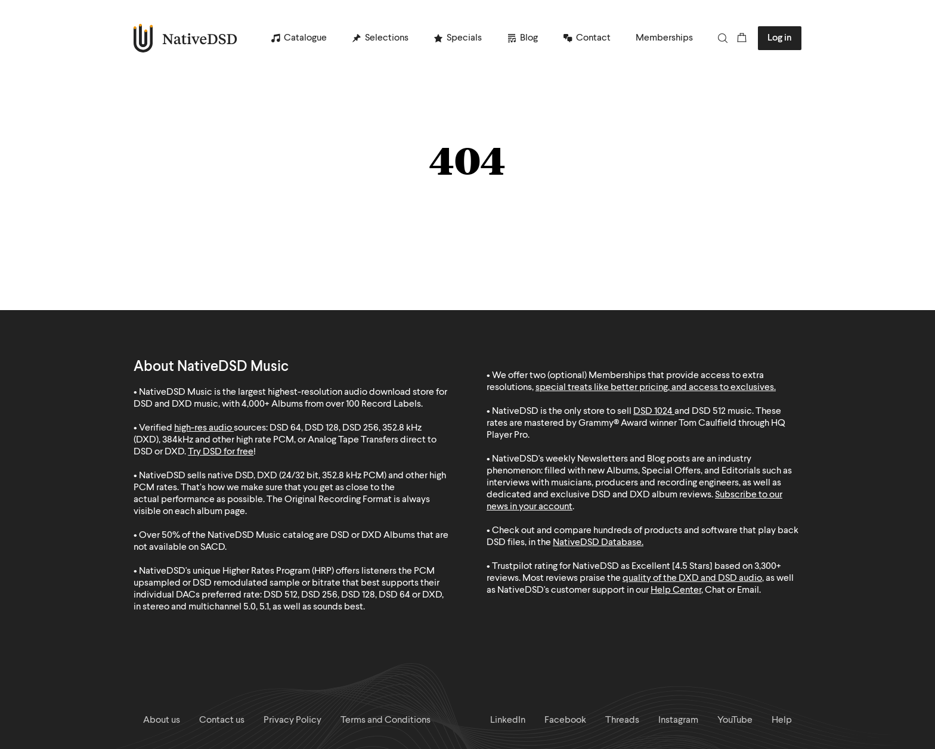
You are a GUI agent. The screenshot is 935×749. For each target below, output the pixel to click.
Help (782, 720)
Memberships (664, 38)
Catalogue (305, 38)
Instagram (678, 720)
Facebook (565, 720)
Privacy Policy (292, 720)
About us (161, 720)
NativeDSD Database (597, 542)
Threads (622, 720)
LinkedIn (507, 720)
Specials (464, 38)
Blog (529, 38)
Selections (386, 38)
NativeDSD (186, 38)
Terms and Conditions (385, 720)
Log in (779, 38)
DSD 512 (709, 411)
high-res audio (203, 428)
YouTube (735, 720)
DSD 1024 (653, 411)
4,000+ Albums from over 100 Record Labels (331, 404)
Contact (593, 38)
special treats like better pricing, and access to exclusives (654, 387)
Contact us (221, 720)
